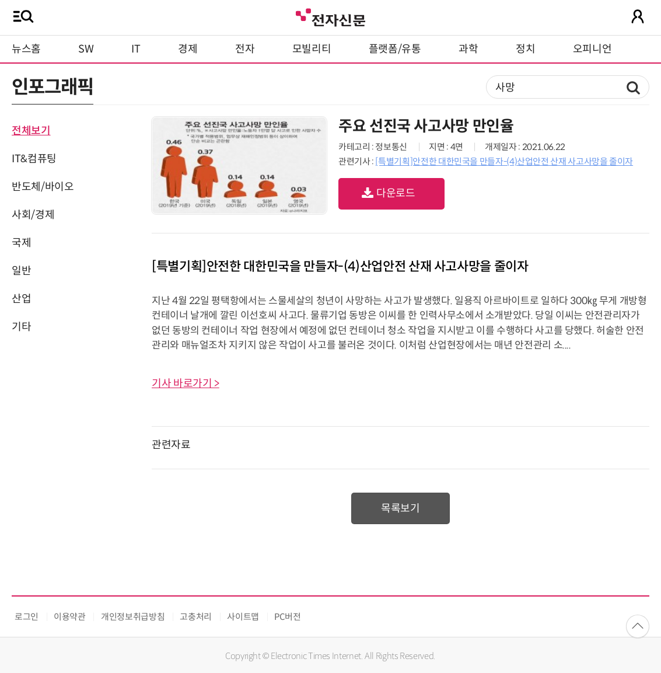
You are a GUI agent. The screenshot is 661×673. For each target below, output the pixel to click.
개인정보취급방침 (133, 616)
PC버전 (287, 616)
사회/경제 (33, 214)
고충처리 (196, 616)
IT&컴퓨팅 (34, 158)
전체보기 (31, 130)
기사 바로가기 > (185, 383)
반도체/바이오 (43, 186)
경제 (187, 49)
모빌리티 (311, 49)
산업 (21, 298)
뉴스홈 (26, 49)
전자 (244, 49)
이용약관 (70, 616)
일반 (21, 270)
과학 (468, 49)
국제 (21, 242)
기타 (21, 326)
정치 (525, 49)
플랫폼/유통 (395, 49)
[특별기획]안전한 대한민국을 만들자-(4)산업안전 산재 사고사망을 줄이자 (504, 161)
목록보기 (400, 508)
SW (85, 49)
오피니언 (592, 49)
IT (135, 49)
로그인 (27, 616)
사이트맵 (243, 616)
